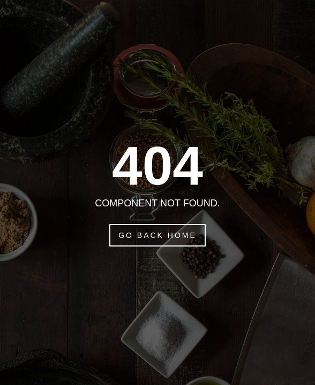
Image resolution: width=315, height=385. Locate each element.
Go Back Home (157, 235)
